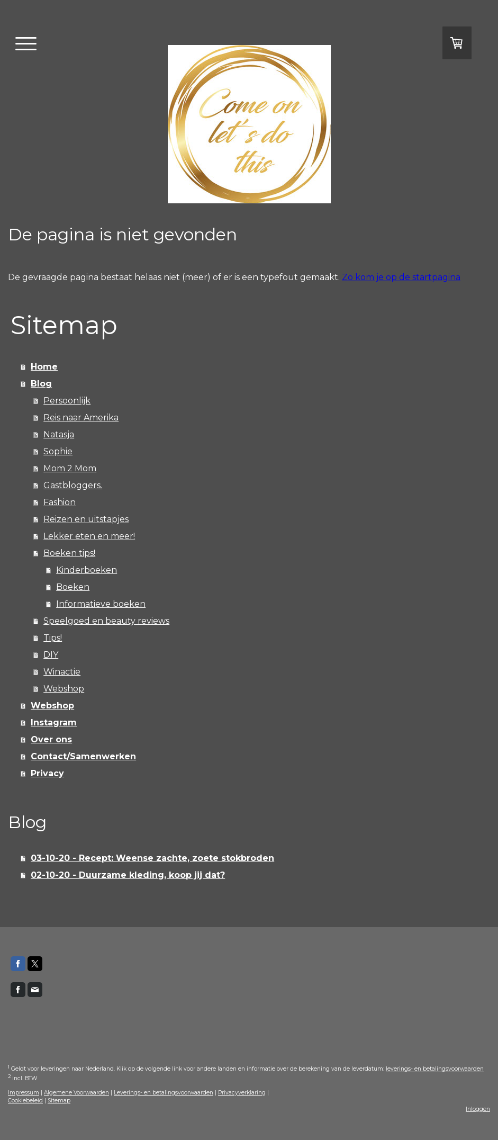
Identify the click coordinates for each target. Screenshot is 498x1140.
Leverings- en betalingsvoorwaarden (163, 1092)
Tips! (52, 638)
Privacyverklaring (242, 1092)
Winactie (61, 672)
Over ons (51, 739)
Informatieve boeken (101, 604)
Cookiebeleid (25, 1100)
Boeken (72, 587)
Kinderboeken (86, 570)
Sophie (58, 451)
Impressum (23, 1092)
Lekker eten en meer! (89, 536)
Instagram (54, 722)
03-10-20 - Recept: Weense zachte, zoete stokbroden (152, 858)
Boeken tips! (69, 553)
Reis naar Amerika (81, 417)
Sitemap (59, 1100)
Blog (41, 384)
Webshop (63, 689)
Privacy (47, 773)
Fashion (59, 502)
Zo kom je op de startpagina (401, 277)
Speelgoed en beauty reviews (106, 621)
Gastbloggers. (72, 485)
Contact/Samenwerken (83, 756)
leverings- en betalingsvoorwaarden (435, 1069)
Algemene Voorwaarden (76, 1092)
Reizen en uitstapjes (86, 519)
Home (44, 367)
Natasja (58, 434)
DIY (50, 655)
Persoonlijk (66, 401)
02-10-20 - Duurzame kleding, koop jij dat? (128, 875)
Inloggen (478, 1109)
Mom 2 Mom (69, 468)
